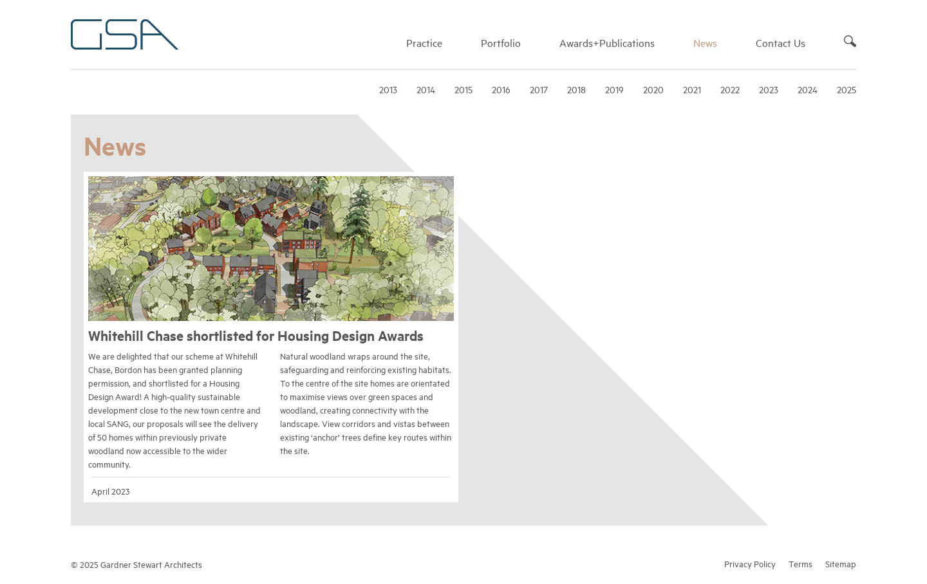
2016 (501, 89)
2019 (614, 89)
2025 (846, 89)
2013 (388, 89)
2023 (768, 89)
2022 (730, 89)
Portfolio (501, 42)
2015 (463, 89)
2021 (692, 89)
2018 (576, 89)
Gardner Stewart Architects (124, 34)
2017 (539, 89)
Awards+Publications (607, 42)
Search (850, 41)
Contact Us (780, 42)
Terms (800, 563)
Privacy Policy (750, 563)
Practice (424, 42)
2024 (808, 89)
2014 (426, 89)
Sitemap (840, 563)
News (705, 42)
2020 (653, 89)
